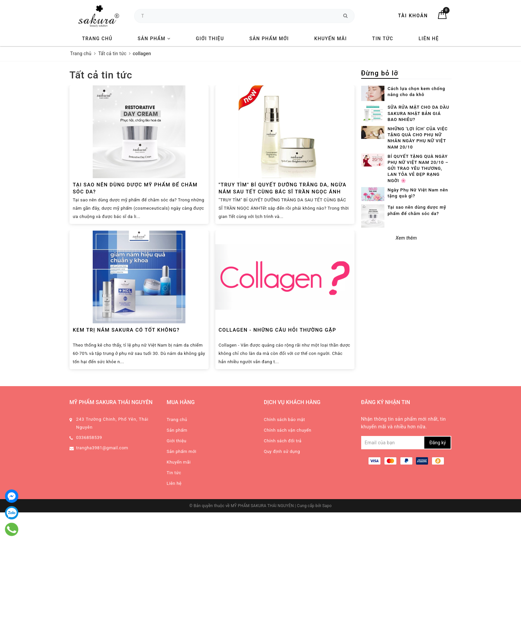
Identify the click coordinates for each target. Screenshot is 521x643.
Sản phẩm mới (269, 38)
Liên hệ (429, 38)
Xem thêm (406, 238)
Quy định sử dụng (282, 451)
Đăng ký (437, 442)
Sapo (327, 505)
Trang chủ (97, 38)
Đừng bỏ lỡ (379, 73)
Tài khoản (413, 15)
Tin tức (382, 38)
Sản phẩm (154, 38)
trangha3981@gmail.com (102, 447)
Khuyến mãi (330, 38)
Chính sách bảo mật (284, 419)
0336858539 (89, 437)
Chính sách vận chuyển (287, 430)
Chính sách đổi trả (282, 440)
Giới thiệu (210, 38)
